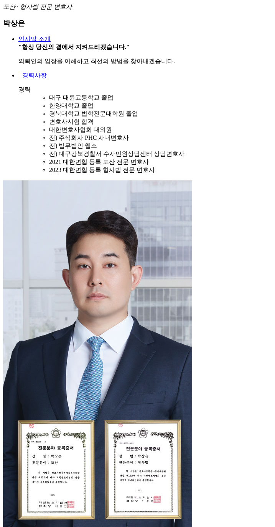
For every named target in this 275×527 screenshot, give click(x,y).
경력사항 (34, 75)
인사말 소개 (34, 39)
